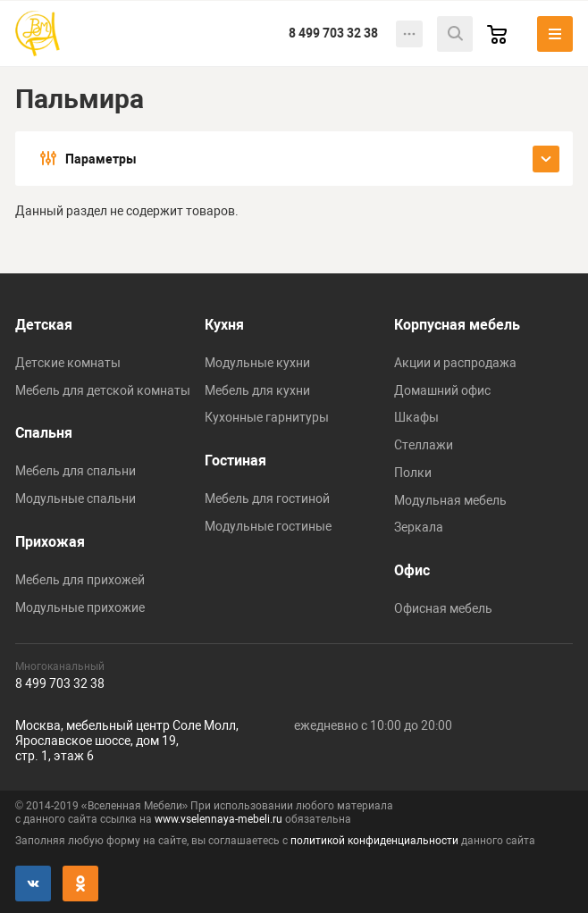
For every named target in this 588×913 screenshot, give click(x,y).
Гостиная (235, 460)
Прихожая (50, 541)
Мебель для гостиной (267, 498)
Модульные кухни (257, 363)
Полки (413, 472)
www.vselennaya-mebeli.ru (218, 819)
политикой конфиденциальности (374, 840)
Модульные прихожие (80, 607)
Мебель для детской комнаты (102, 390)
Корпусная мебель (457, 324)
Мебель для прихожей (80, 580)
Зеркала (418, 527)
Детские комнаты (68, 363)
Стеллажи (423, 445)
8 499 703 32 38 (333, 33)
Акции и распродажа (455, 363)
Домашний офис (442, 390)
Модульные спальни (75, 498)
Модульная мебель (450, 500)
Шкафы (416, 417)
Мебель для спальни (75, 471)
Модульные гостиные (268, 526)
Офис (412, 570)
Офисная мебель (443, 608)
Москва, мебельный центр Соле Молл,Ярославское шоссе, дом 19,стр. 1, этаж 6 (127, 740)
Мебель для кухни (257, 390)
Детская (43, 324)
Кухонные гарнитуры (267, 417)
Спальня (43, 432)
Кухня (224, 324)
